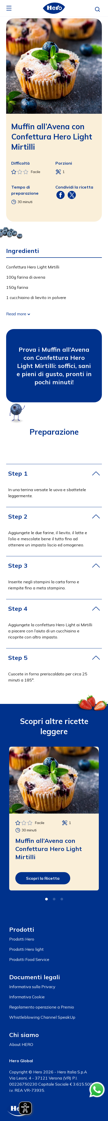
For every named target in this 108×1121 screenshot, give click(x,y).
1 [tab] (46, 899)
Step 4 (17, 608)
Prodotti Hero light (26, 949)
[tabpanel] (54, 818)
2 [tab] (54, 899)
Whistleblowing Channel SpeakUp (42, 1017)
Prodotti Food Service (29, 959)
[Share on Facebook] (60, 194)
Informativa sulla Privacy (32, 986)
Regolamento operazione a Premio (41, 1007)
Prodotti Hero (21, 939)
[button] (97, 9)
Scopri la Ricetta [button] (42, 878)
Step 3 (17, 565)
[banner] (54, 8)
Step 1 (17, 473)
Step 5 (17, 657)
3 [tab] (61, 899)
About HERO (21, 1044)
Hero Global (21, 1060)
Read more (16, 313)
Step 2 (17, 516)
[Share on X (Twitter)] (72, 194)
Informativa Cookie (27, 996)
